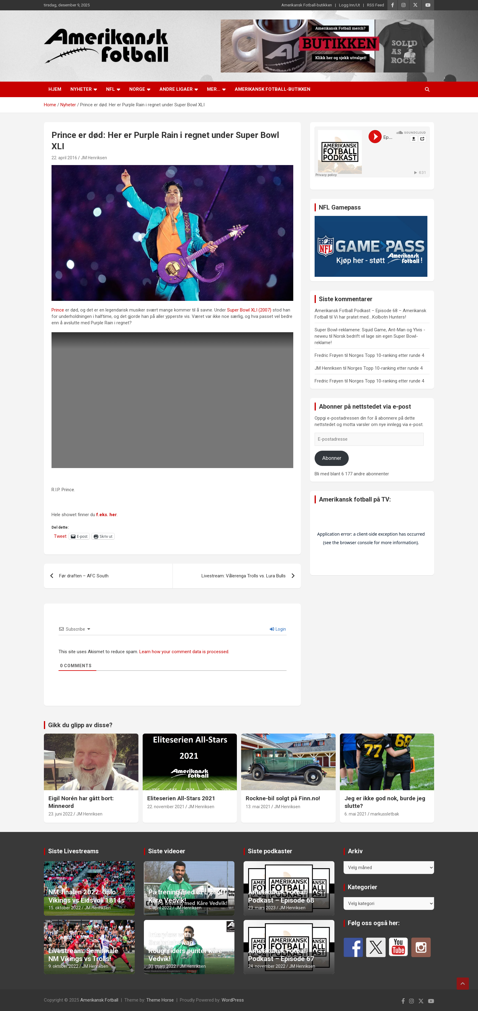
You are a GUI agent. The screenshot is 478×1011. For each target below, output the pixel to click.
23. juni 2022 (60, 814)
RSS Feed (375, 5)
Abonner (331, 458)
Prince (58, 310)
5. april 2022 (160, 907)
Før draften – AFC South (84, 576)
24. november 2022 (266, 966)
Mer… (213, 89)
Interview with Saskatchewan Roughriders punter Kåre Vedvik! (185, 947)
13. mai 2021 (258, 806)
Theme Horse (160, 1000)
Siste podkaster (270, 851)
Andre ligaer (176, 89)
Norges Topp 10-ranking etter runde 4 (386, 355)
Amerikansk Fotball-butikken (306, 5)
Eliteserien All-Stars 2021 (181, 798)
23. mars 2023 (262, 907)
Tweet (60, 536)
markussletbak (384, 814)
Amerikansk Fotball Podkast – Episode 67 (281, 955)
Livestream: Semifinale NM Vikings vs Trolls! (83, 955)
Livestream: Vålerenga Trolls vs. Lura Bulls (244, 576)
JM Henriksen (94, 157)
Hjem (54, 89)
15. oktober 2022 (64, 907)
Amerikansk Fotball (99, 1000)
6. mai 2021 (355, 814)
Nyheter (81, 89)
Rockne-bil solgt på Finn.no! (283, 798)
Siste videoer (166, 851)
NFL (110, 89)
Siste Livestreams (73, 851)
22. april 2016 (64, 157)
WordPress (233, 1000)
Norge (137, 89)
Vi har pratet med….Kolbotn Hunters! (370, 317)
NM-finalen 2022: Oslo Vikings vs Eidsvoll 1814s (86, 896)
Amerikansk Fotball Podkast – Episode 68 (281, 896)
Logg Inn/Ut (349, 5)
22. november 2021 (165, 806)
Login (278, 629)
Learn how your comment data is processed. (184, 651)
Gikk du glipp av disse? (80, 725)
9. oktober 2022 (63, 966)
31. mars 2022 (162, 966)
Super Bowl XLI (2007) (249, 310)
